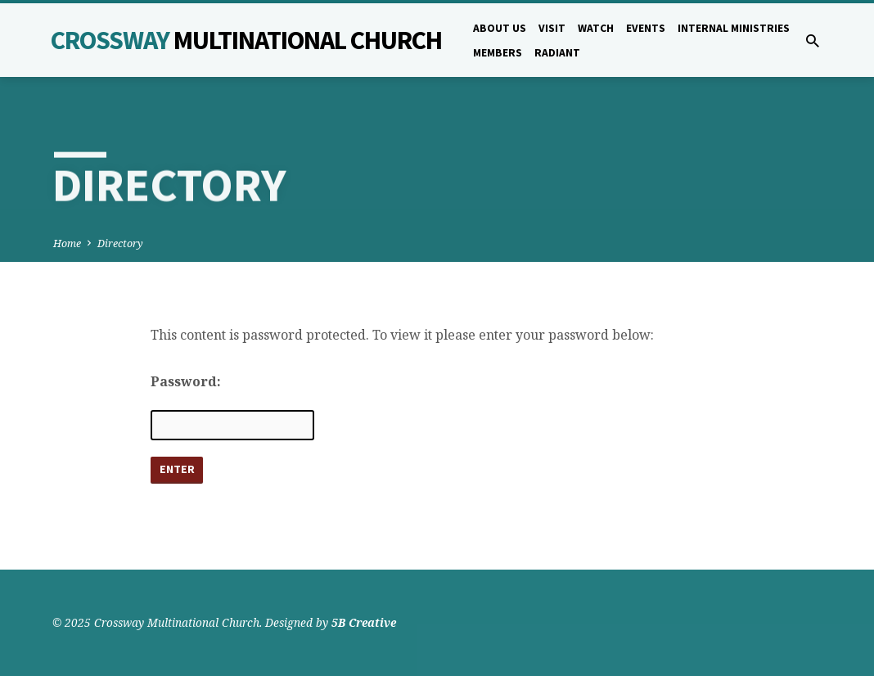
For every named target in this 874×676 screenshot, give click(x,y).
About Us (499, 28)
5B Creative (363, 622)
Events (645, 28)
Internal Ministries (734, 28)
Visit (551, 28)
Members (497, 53)
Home (67, 243)
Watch (596, 28)
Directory (120, 243)
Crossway (246, 40)
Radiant (557, 53)
